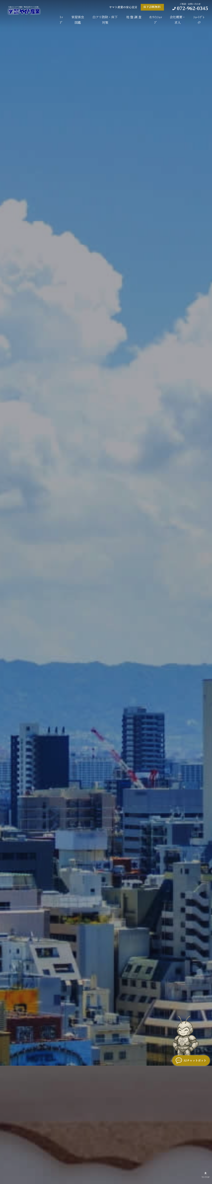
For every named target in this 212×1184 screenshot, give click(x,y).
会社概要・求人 (178, 20)
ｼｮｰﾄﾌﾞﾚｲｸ (198, 20)
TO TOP (205, 1174)
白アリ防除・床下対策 (105, 20)
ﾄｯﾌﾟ (61, 20)
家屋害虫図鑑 (77, 20)
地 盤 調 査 (133, 17)
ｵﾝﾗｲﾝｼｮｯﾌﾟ (155, 20)
